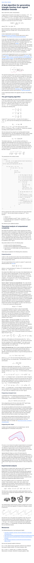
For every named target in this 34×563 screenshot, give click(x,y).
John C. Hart (26, 55)
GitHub (9, 2)
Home (3, 2)
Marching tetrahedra (25, 90)
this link (13, 263)
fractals (17, 43)
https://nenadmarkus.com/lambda (9, 35)
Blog (6, 2)
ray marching (5, 55)
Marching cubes (18, 88)
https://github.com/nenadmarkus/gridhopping (16, 36)
